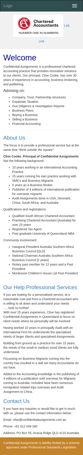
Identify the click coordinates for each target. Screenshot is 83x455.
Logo (8, 6)
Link (67, 25)
